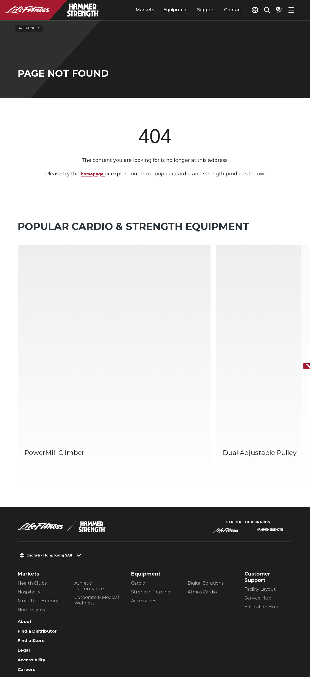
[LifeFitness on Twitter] (259, 647)
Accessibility (34, 578)
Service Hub (257, 511)
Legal (25, 567)
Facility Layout (260, 502)
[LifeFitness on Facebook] (219, 647)
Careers (28, 589)
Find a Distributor (41, 546)
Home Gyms (31, 523)
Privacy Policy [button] (112, 641)
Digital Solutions (205, 496)
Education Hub (261, 520)
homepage (93, 174)
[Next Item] (301, 323)
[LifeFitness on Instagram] (239, 647)
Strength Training (151, 505)
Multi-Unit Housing (39, 514)
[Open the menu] (291, 9)
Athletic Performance (89, 499)
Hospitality (29, 505)
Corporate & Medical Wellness (96, 513)
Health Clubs (32, 496)
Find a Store (33, 557)
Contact (220, 9)
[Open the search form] (262, 9)
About (26, 535)
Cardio (138, 496)
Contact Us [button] (31, 641)
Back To (29, 28)
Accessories (143, 514)
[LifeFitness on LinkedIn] (199, 647)
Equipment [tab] (163, 9)
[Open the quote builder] (276, 9)
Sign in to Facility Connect (40, 602)
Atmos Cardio (202, 505)
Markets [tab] (132, 9)
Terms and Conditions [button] (44, 650)
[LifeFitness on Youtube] (279, 647)
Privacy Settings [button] (69, 641)
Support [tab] (193, 9)
